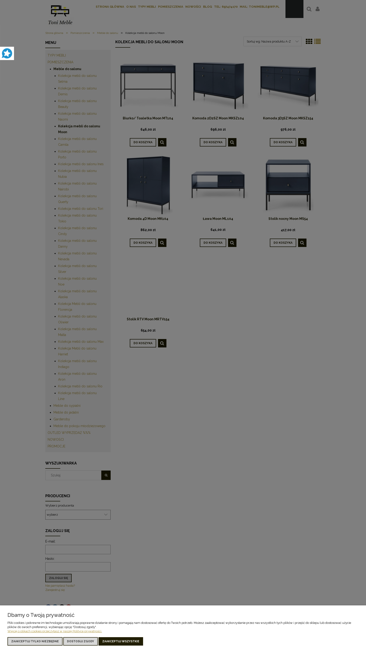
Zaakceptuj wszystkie (120, 641)
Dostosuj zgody (80, 641)
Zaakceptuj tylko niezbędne (35, 641)
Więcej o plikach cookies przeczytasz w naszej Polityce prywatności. (54, 631)
